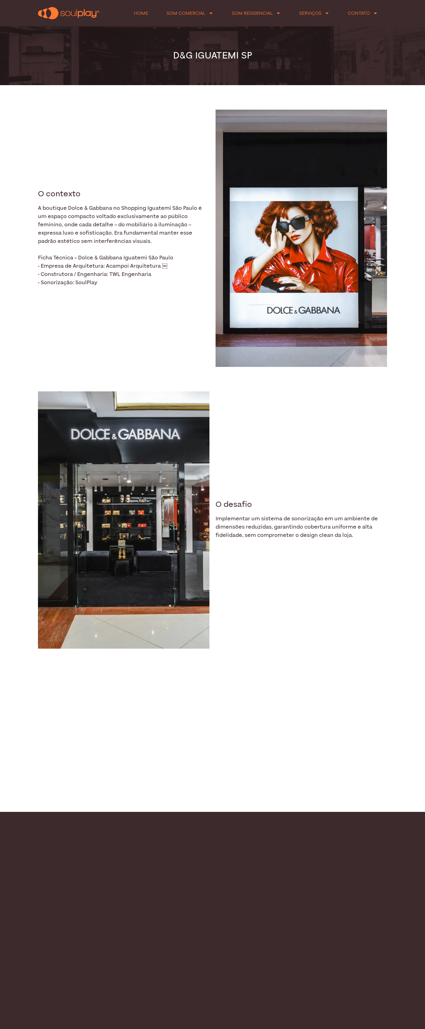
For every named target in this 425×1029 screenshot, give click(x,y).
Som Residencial (256, 13)
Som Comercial (190, 13)
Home (141, 13)
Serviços (314, 13)
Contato (363, 13)
